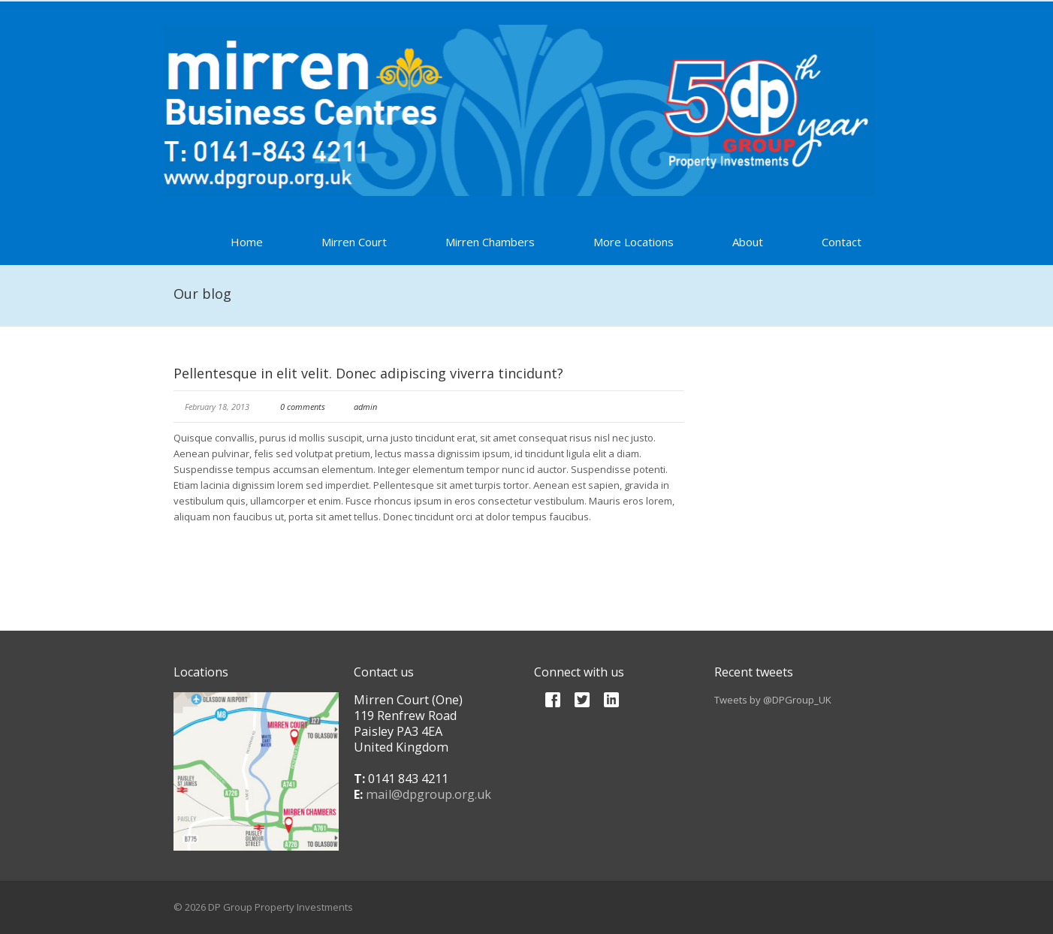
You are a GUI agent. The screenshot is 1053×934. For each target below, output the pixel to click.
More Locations (633, 241)
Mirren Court (354, 241)
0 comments (302, 406)
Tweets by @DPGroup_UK (772, 700)
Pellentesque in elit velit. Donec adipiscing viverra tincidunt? (368, 373)
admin (365, 406)
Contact (841, 241)
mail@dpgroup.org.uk (428, 794)
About (747, 241)
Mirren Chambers (490, 241)
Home (247, 241)
